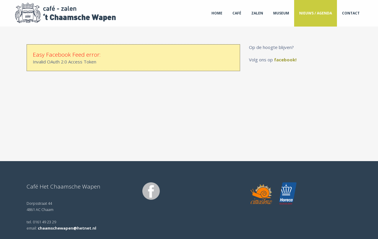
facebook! (286, 60)
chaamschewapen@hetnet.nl (67, 228)
